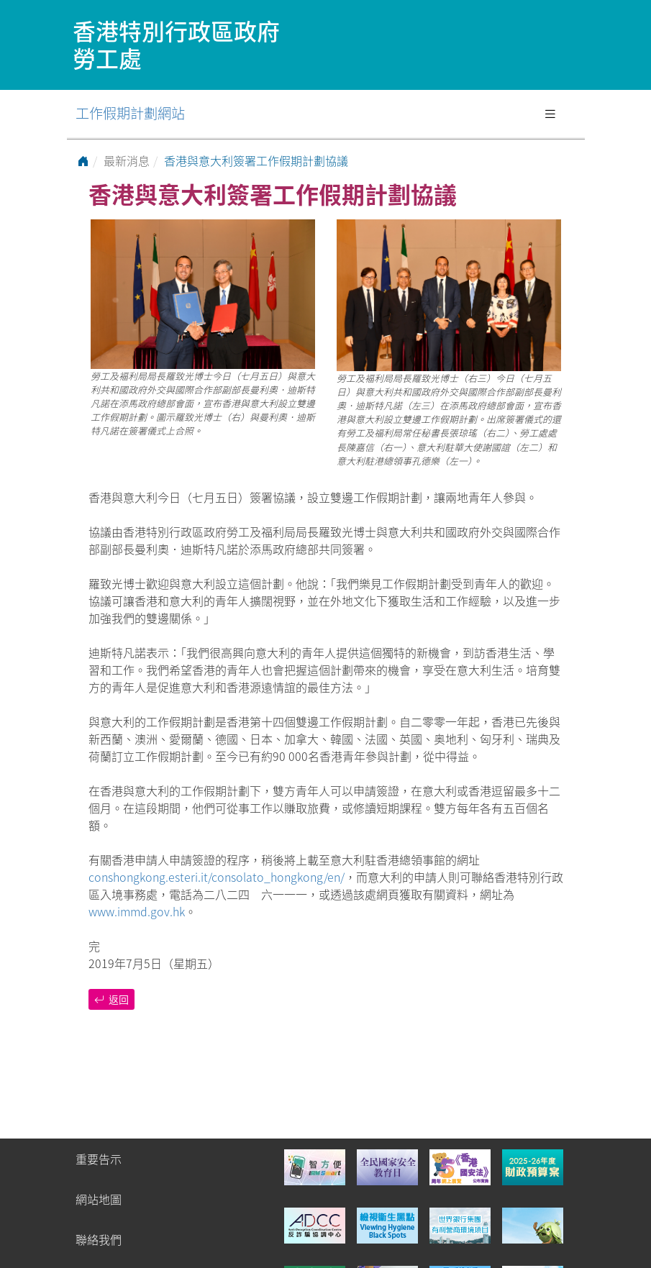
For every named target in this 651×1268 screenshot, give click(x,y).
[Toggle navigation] (550, 114)
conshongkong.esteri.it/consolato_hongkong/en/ (216, 876)
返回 (111, 999)
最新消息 (127, 160)
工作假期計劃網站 (130, 113)
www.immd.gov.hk (136, 911)
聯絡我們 (99, 1239)
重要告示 (99, 1158)
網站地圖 (99, 1199)
